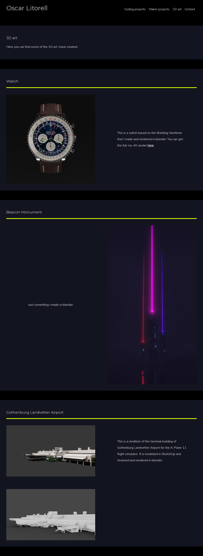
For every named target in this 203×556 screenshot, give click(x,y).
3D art (177, 9)
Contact (190, 9)
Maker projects (159, 9)
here (151, 145)
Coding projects (135, 9)
